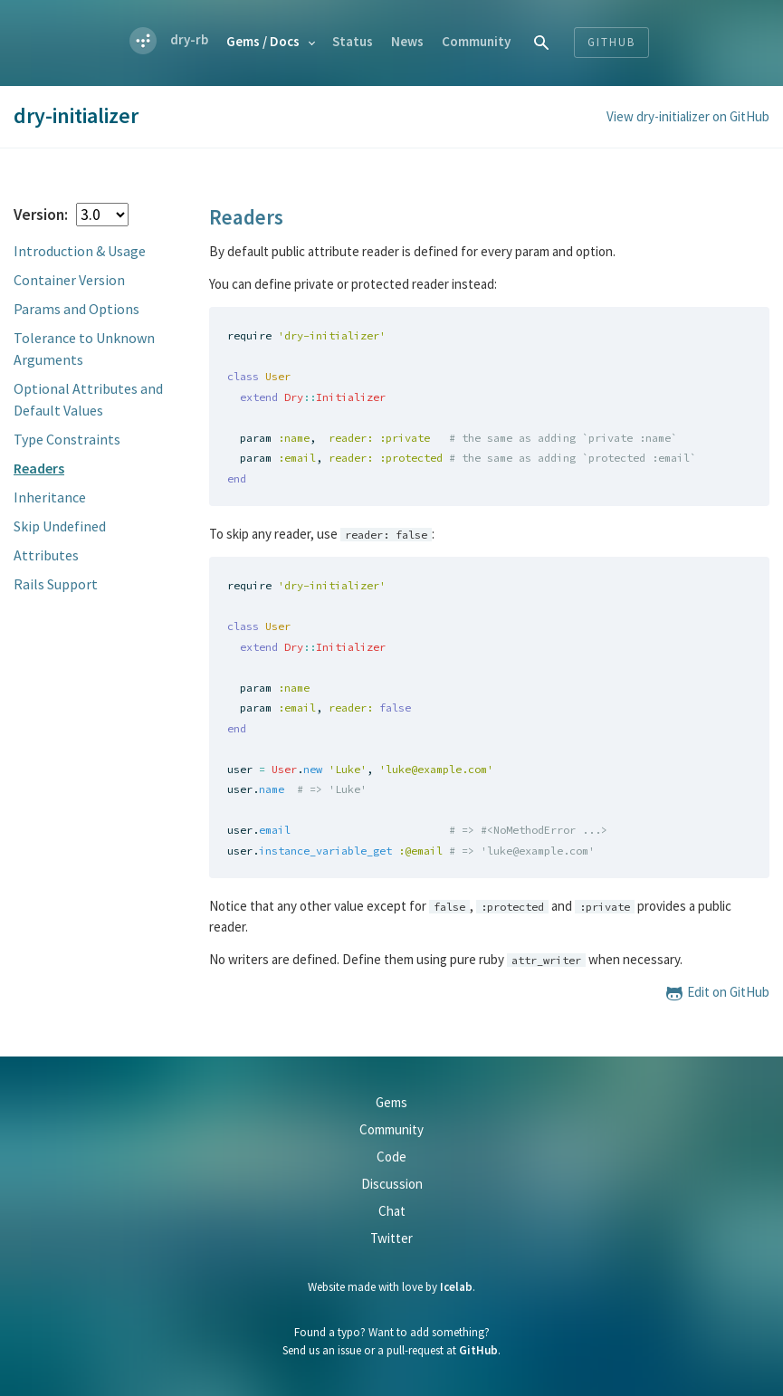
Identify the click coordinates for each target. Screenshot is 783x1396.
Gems (263, 41)
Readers (39, 468)
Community (476, 41)
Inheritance (50, 497)
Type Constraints (67, 439)
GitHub (478, 1350)
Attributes (46, 555)
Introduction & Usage (80, 251)
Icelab (456, 1287)
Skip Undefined (60, 526)
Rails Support (56, 584)
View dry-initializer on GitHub (687, 116)
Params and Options (76, 309)
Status (352, 41)
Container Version (69, 280)
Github (611, 42)
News (407, 41)
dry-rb (189, 39)
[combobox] (542, 42)
